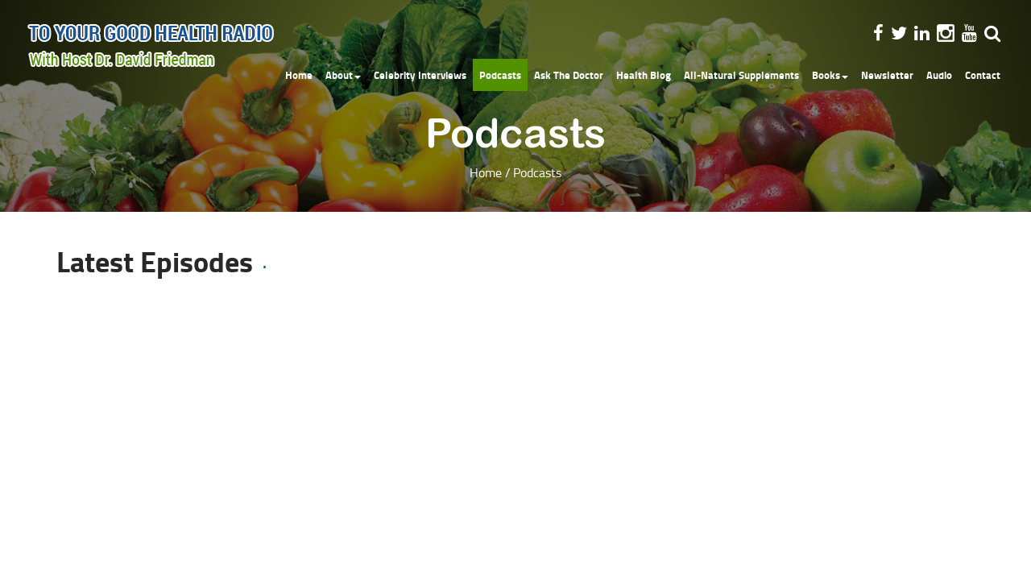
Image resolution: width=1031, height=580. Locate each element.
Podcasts (500, 75)
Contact (982, 75)
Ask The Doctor (568, 75)
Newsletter (887, 75)
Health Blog (643, 75)
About (343, 75)
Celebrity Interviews (420, 75)
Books (830, 75)
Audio (939, 75)
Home (299, 75)
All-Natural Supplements (741, 75)
